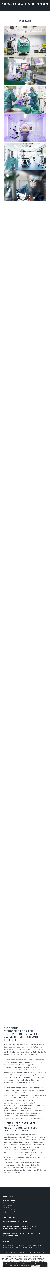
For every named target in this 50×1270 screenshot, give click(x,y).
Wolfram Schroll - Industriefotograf (25, 4)
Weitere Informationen (23, 1265)
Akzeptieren (35, 1265)
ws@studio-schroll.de (10, 1212)
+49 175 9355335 (9, 1209)
